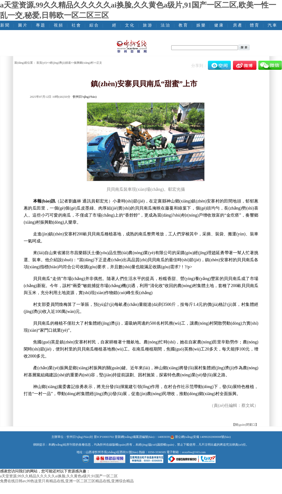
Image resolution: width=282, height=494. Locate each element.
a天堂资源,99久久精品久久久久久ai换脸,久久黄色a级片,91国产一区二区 (59, 476)
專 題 (40, 25)
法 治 (165, 25)
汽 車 (272, 25)
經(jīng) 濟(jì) (114, 34)
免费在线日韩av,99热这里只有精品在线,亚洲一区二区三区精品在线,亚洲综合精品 (67, 481)
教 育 (183, 25)
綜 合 (93, 25)
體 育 (254, 25)
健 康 (218, 25)
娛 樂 (200, 25)
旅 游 (147, 25)
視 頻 (58, 25)
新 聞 (4, 25)
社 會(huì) (76, 30)
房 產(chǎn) (237, 30)
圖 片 (22, 25)
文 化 (129, 25)
